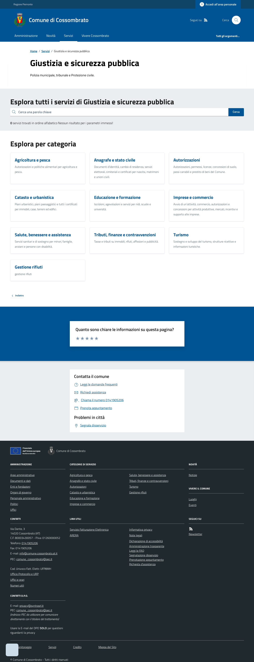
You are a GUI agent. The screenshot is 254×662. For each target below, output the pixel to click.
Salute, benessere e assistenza (147, 475)
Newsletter (195, 534)
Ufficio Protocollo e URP (24, 574)
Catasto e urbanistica (82, 492)
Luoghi (193, 499)
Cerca (236, 112)
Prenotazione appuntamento (146, 560)
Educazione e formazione (85, 498)
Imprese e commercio (82, 504)
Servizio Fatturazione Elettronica (89, 529)
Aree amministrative (22, 475)
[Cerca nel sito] (234, 20)
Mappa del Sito (107, 647)
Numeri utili (17, 585)
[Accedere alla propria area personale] (218, 4)
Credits (77, 647)
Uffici (13, 510)
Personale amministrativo (25, 498)
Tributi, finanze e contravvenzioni (148, 481)
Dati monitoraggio (21, 647)
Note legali (135, 535)
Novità (50, 35)
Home (33, 51)
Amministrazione (26, 35)
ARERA (74, 535)
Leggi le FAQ (136, 550)
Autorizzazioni (78, 486)
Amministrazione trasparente (146, 546)
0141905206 (30, 543)
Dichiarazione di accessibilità (146, 541)
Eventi (192, 505)
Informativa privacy (140, 529)
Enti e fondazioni (20, 486)
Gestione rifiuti (138, 492)
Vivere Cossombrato (95, 35)
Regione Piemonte (23, 4)
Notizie (193, 475)
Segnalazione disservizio (143, 555)
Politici (14, 504)
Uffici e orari (17, 580)
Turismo (133, 486)
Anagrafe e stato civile (83, 481)
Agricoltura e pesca (81, 475)
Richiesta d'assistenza (142, 564)
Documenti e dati (20, 481)
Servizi (68, 35)
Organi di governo (20, 492)
